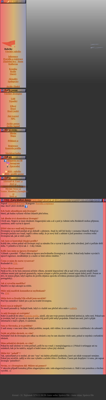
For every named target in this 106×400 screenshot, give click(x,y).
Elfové (13, 106)
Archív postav (13, 123)
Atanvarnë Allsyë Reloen (12, 186)
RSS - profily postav (13, 174)
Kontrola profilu (13, 148)
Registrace (13, 146)
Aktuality (13, 79)
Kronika (13, 69)
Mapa (13, 136)
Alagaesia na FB (13, 160)
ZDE (15, 263)
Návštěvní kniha (13, 153)
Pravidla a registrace (13, 59)
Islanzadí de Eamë (11, 181)
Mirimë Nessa (11, 189)
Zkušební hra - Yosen (13, 61)
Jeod (12, 184)
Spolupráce (13, 81)
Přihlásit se (13, 141)
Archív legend (13, 126)
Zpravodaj (13, 166)
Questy (13, 74)
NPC (13, 118)
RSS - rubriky (13, 171)
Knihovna (13, 64)
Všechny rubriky (13, 51)
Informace (13, 56)
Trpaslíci (13, 101)
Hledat (13, 133)
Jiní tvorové (13, 116)
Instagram (13, 163)
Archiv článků (13, 86)
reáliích (73, 308)
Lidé (13, 98)
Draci (13, 108)
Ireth (12, 196)
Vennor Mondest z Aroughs (13, 191)
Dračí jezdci (13, 111)
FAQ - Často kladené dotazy (17, 200)
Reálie (13, 71)
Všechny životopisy (13, 93)
